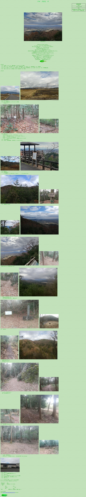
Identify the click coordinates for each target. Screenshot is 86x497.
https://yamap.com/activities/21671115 (9, 492)
